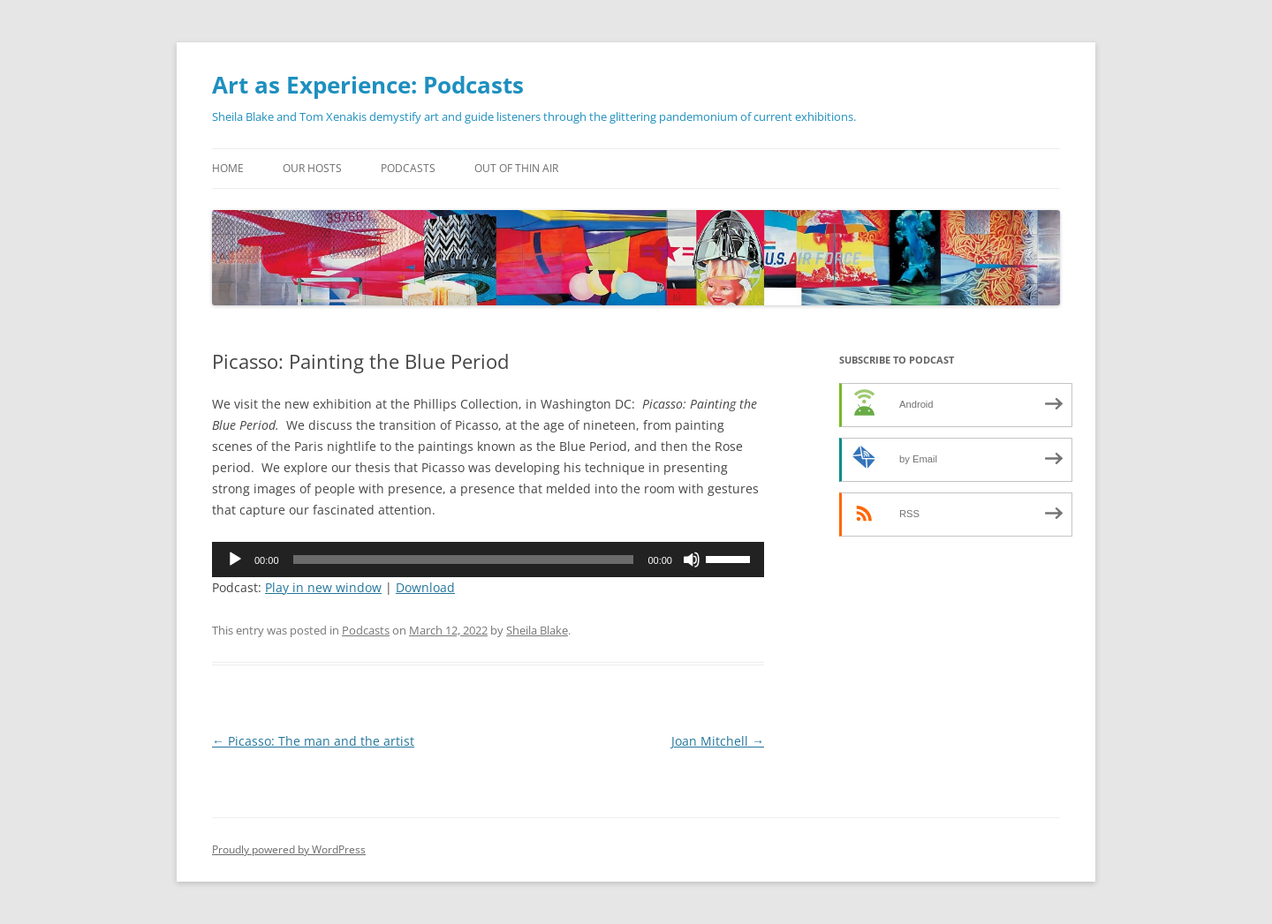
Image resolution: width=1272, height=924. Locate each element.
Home (228, 168)
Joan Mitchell (717, 740)
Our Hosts (312, 168)
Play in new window (323, 587)
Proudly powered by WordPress (289, 849)
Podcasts (408, 168)
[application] (488, 559)
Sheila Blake (537, 630)
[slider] (463, 559)
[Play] (235, 559)
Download (425, 587)
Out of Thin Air (516, 168)
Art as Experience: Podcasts (368, 85)
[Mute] (691, 559)
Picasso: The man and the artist (313, 740)
